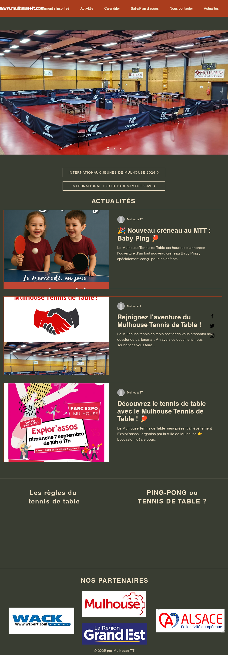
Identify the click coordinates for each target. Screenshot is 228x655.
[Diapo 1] (108, 148)
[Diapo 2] (114, 148)
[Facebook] (212, 316)
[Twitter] (212, 326)
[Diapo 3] (120, 148)
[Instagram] (212, 336)
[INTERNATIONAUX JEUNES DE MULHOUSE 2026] (114, 172)
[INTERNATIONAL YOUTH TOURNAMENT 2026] (114, 186)
